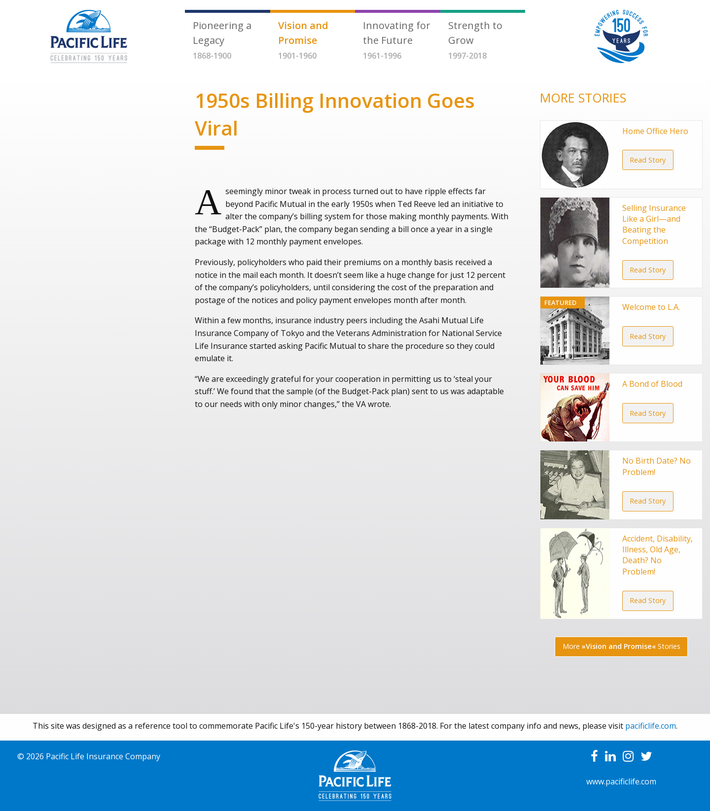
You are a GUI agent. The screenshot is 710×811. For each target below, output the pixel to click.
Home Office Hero (655, 131)
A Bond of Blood (652, 383)
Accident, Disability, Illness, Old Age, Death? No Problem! (657, 555)
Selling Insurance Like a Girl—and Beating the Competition (654, 224)
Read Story (648, 160)
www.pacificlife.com (621, 781)
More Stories (621, 646)
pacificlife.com (650, 725)
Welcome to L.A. (651, 307)
